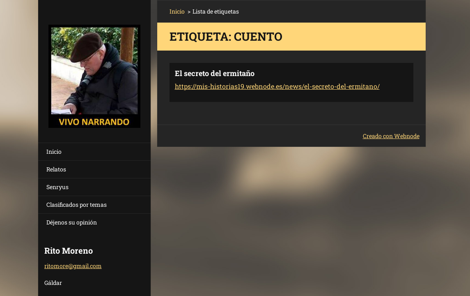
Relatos (56, 169)
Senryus (57, 187)
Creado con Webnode (391, 136)
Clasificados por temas (76, 204)
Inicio (54, 151)
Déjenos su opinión (71, 222)
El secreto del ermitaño (214, 73)
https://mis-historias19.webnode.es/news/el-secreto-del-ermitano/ (277, 86)
